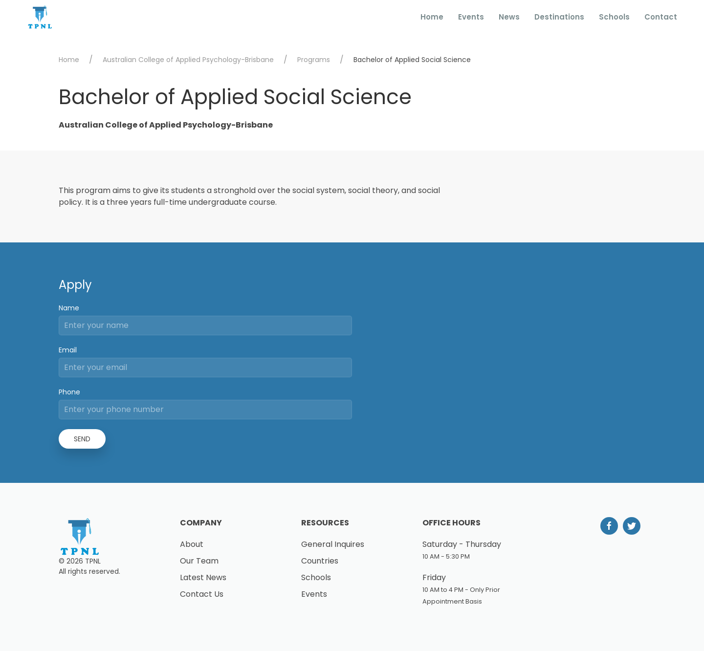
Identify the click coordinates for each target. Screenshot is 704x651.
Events (471, 17)
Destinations (559, 17)
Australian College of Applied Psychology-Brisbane (188, 60)
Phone (69, 392)
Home (431, 17)
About (191, 544)
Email (68, 350)
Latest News (203, 577)
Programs (313, 60)
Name (69, 308)
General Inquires (332, 544)
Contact (660, 17)
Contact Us (201, 594)
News (509, 17)
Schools (614, 17)
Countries (319, 560)
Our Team (199, 560)
